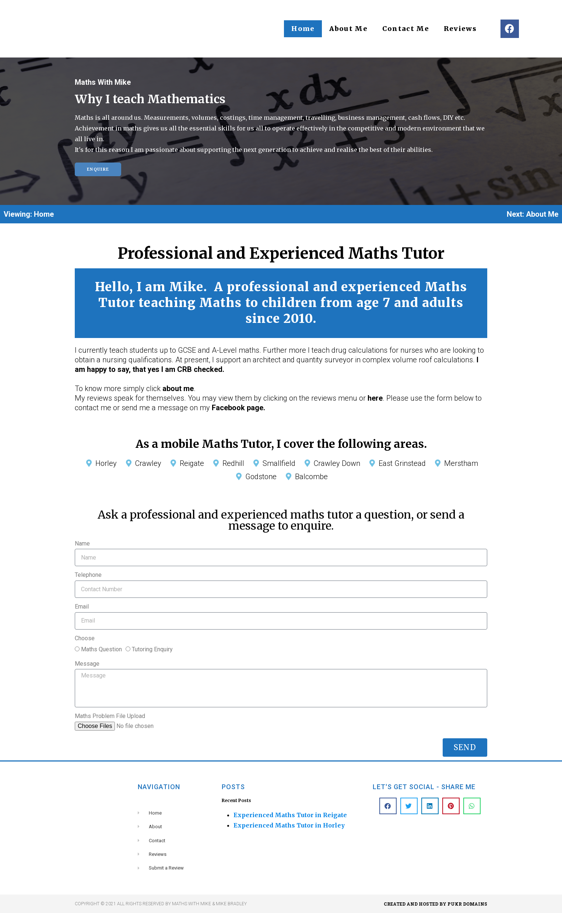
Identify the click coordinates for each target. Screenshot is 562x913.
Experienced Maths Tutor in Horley (289, 825)
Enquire (98, 169)
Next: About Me (532, 214)
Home (303, 28)
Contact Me (405, 28)
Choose (85, 638)
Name (82, 543)
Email (82, 606)
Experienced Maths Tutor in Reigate (290, 815)
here (375, 398)
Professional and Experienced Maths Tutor (281, 253)
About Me (348, 28)
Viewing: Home (29, 214)
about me (178, 388)
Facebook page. (238, 407)
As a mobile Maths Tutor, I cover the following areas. (281, 444)
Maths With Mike (103, 82)
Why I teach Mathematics (150, 99)
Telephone (88, 574)
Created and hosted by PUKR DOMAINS (435, 904)
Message (87, 663)
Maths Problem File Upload (110, 715)
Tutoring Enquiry (152, 649)
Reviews (460, 28)
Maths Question (101, 649)
